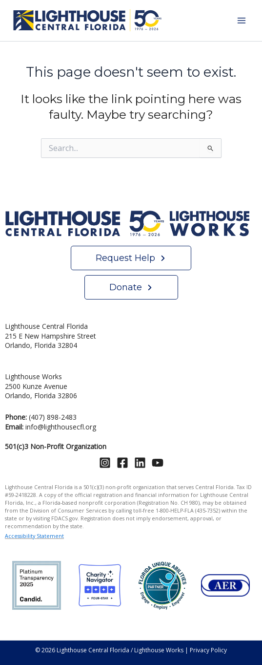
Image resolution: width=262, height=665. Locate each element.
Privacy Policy (208, 650)
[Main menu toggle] (241, 21)
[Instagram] (105, 463)
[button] (131, 258)
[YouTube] (157, 463)
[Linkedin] (140, 463)
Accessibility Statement (34, 536)
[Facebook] (122, 463)
